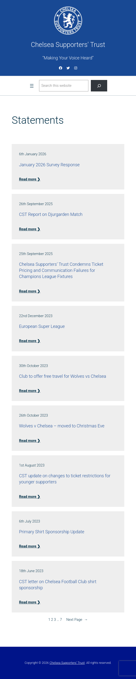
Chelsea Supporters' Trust (68, 45)
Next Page (77, 620)
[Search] (99, 85)
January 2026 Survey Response (49, 164)
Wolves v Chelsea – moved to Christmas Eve (62, 425)
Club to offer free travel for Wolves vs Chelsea (62, 376)
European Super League (42, 326)
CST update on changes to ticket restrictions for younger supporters (64, 478)
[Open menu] (32, 86)
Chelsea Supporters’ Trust (67, 663)
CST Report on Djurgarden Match (51, 214)
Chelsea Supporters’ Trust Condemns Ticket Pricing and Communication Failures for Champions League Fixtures (61, 270)
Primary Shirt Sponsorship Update (51, 531)
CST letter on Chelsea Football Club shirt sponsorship (57, 584)
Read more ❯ (29, 179)
